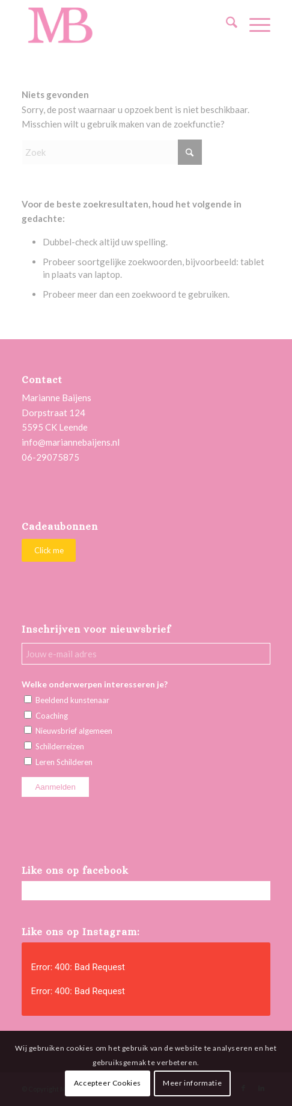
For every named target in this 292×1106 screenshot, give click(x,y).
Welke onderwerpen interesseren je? (95, 684)
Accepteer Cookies (107, 1082)
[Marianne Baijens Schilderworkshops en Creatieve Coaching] (121, 25)
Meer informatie (192, 1082)
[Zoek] (225, 25)
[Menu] (253, 25)
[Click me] (49, 550)
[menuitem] (225, 25)
